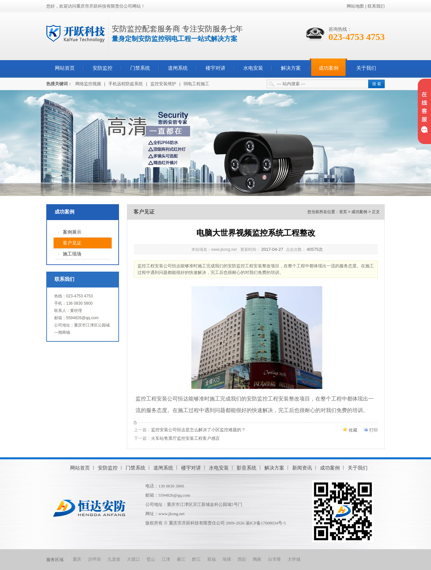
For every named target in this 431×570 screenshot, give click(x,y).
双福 (211, 559)
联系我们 (376, 6)
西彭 (242, 559)
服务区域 (54, 559)
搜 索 (376, 84)
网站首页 (65, 68)
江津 (166, 559)
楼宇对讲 (215, 68)
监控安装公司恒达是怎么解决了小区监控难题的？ (198, 429)
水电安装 (253, 68)
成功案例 (328, 68)
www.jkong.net (171, 513)
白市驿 (274, 559)
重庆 (77, 559)
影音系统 (246, 468)
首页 (343, 211)
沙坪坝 (94, 559)
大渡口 (133, 559)
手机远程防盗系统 (125, 83)
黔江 (196, 559)
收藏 (353, 430)
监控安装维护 (163, 83)
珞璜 (226, 559)
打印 (373, 430)
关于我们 (366, 68)
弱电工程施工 (196, 83)
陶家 (257, 559)
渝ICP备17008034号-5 (266, 522)
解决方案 (291, 68)
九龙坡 (113, 559)
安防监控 (102, 68)
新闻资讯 (302, 468)
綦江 (181, 559)
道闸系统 (178, 68)
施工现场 (72, 253)
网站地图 (355, 6)
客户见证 (72, 243)
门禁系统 (140, 68)
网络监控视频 (88, 83)
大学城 (294, 559)
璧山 (150, 559)
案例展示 (72, 232)
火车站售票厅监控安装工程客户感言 (185, 438)
